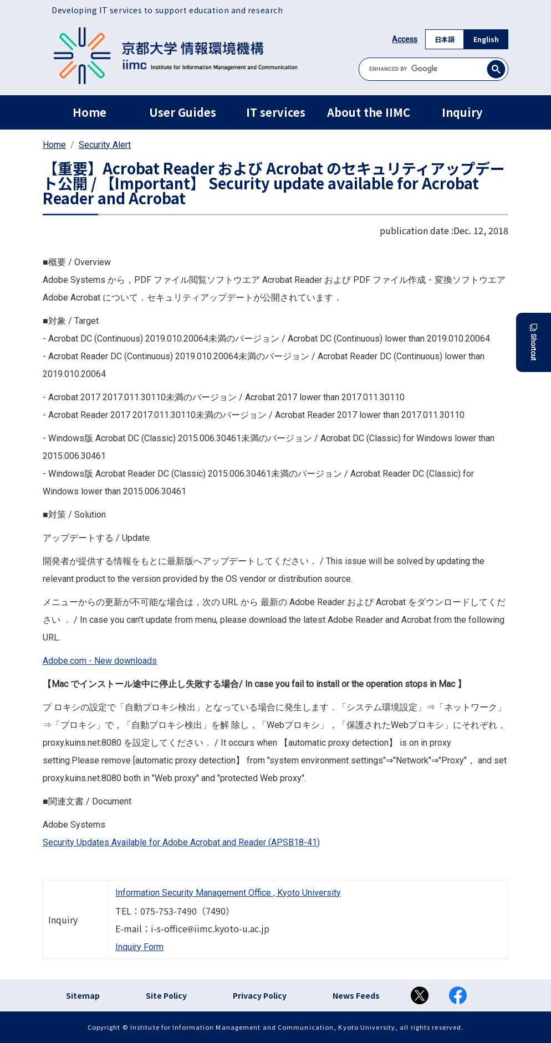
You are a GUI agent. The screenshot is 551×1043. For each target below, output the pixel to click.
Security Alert (105, 145)
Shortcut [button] (533, 342)
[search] (433, 69)
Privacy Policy (260, 995)
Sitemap (83, 995)
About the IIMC (368, 112)
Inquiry (462, 112)
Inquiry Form (139, 947)
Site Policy (166, 995)
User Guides (182, 112)
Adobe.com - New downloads (100, 660)
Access (404, 39)
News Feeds (356, 995)
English (486, 39)
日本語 (445, 39)
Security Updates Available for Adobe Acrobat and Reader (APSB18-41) (181, 842)
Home (89, 112)
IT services (275, 112)
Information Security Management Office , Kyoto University (228, 892)
